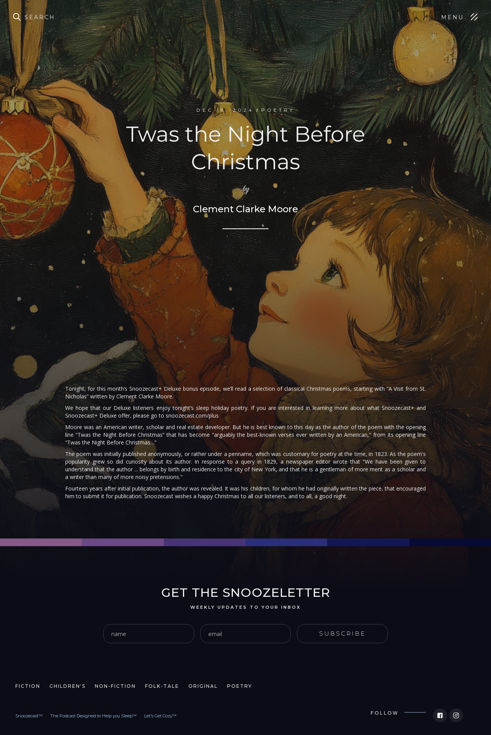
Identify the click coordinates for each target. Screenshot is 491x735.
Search (40, 17)
